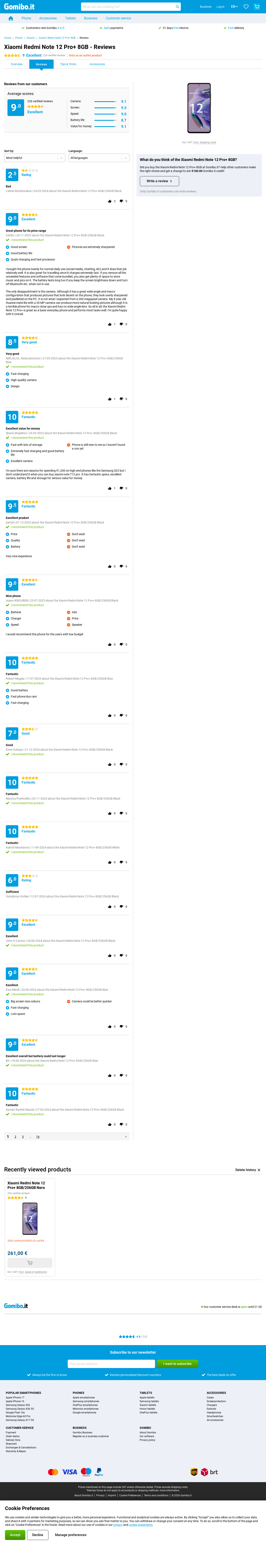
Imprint (112, 1495)
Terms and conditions (156, 1495)
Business (90, 18)
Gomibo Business (82, 1432)
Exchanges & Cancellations (21, 1447)
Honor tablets (147, 1408)
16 (37, 1136)
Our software (147, 1436)
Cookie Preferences (130, 1495)
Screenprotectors (216, 1401)
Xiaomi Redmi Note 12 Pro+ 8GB (57, 37)
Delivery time (13, 1440)
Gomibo (145, 1427)
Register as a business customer (91, 1436)
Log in (215, 6)
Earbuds (211, 1408)
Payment (11, 1432)
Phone (26, 18)
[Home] (10, 18)
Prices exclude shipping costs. (171, 1487)
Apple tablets (147, 1397)
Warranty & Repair (16, 1451)
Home (7, 37)
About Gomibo (148, 1432)
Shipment (11, 1443)
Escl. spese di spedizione (33, 1272)
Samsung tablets (149, 1401)
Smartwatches (215, 1416)
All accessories (215, 1420)
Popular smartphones (23, 1392)
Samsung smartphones (86, 1401)
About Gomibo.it (83, 1495)
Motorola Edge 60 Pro (18, 1416)
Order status (13, 1436)
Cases (210, 1397)
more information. (170, 1490)
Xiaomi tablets (148, 1405)
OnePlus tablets (148, 1412)
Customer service (118, 18)
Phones (78, 1392)
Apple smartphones (84, 1397)
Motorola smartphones (86, 1408)
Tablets (70, 18)
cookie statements (141, 1524)
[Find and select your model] (131, 6)
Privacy (100, 1495)
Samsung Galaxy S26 (18, 1405)
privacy (118, 1524)
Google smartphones (84, 1412)
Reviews (84, 37)
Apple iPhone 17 (15, 1397)
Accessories (48, 18)
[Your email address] (111, 1364)
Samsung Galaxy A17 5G (20, 1420)
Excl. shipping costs (205, 142)
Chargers (212, 1405)
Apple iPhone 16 (15, 1401)
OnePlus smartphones (85, 1405)
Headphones (214, 1412)
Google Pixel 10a (15, 1412)
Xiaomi (31, 37)
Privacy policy (147, 1440)
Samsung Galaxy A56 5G (20, 1408)
